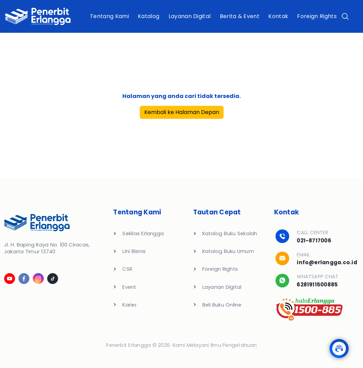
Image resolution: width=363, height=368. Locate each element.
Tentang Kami (109, 16)
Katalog (148, 16)
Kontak (278, 16)
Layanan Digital (190, 16)
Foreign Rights (316, 16)
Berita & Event (239, 16)
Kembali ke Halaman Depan (181, 112)
